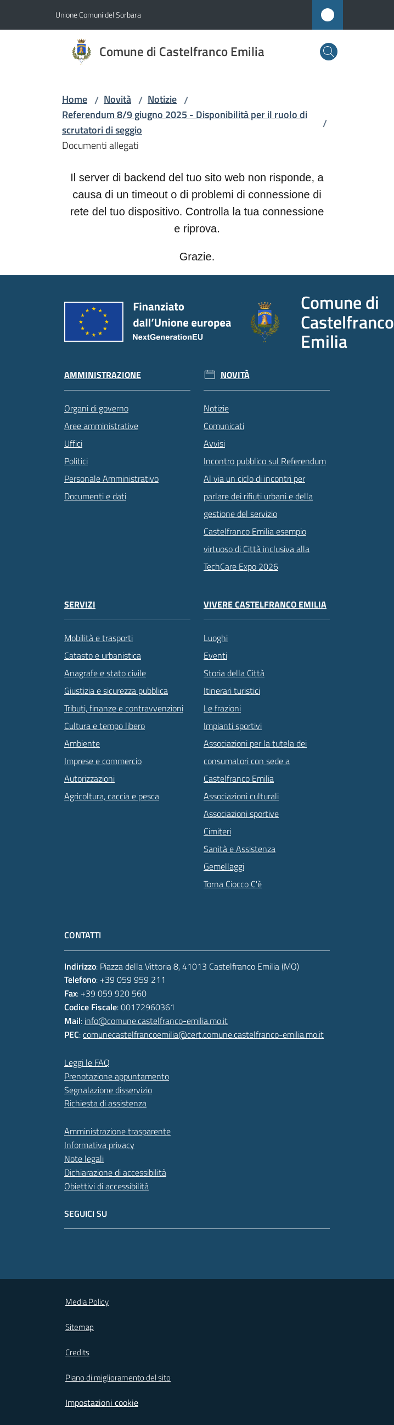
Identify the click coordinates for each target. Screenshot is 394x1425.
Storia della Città (234, 673)
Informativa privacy (99, 1144)
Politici (76, 460)
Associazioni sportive (241, 813)
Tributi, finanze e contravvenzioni (123, 708)
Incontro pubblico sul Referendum (265, 460)
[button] (329, 52)
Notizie (162, 99)
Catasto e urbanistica (102, 655)
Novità (117, 99)
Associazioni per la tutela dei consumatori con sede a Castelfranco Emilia (255, 761)
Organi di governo (96, 408)
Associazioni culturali (241, 796)
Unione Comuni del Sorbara (98, 14)
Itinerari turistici (232, 690)
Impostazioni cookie (101, 1402)
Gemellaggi (224, 866)
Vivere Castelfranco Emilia (265, 604)
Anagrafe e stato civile (105, 673)
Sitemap (79, 1327)
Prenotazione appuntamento (116, 1076)
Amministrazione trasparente (117, 1131)
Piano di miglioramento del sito (118, 1377)
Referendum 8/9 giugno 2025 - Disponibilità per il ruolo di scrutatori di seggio (184, 122)
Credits (77, 1352)
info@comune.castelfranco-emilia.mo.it (156, 1020)
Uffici (73, 443)
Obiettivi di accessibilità (106, 1186)
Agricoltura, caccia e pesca (111, 796)
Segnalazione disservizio (108, 1089)
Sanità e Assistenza (239, 848)
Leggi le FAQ (87, 1062)
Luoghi (216, 637)
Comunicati (224, 425)
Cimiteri (217, 831)
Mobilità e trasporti (98, 637)
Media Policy (87, 1301)
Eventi (215, 655)
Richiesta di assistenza (105, 1103)
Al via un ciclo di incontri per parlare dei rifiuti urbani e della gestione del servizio (258, 496)
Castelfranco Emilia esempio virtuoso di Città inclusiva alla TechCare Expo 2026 (256, 549)
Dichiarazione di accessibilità (115, 1172)
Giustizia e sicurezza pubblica (116, 690)
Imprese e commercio (103, 760)
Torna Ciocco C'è (233, 883)
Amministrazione (102, 375)
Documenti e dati (95, 496)
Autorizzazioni (89, 778)
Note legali (84, 1158)
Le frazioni (222, 708)
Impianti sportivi (233, 725)
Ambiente (82, 743)
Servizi (79, 604)
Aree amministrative (101, 425)
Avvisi (214, 443)
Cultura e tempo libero (104, 725)
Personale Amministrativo (111, 478)
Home (74, 99)
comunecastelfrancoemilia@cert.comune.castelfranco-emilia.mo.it (203, 1034)
